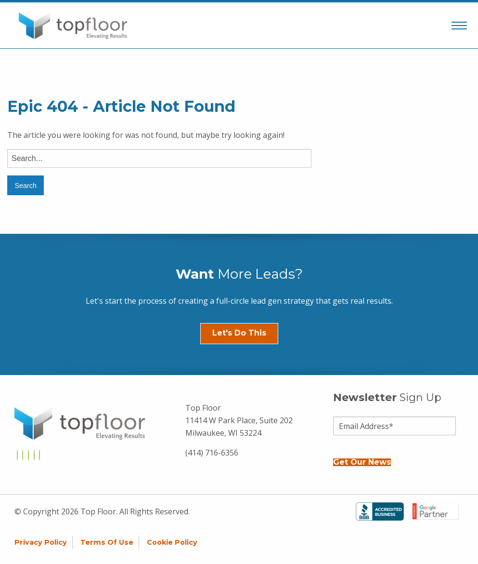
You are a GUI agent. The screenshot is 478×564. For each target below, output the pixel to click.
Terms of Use (106, 542)
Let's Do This (239, 332)
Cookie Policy (172, 542)
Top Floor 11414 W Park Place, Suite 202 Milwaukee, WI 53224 (239, 420)
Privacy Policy (40, 542)
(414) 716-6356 (211, 452)
